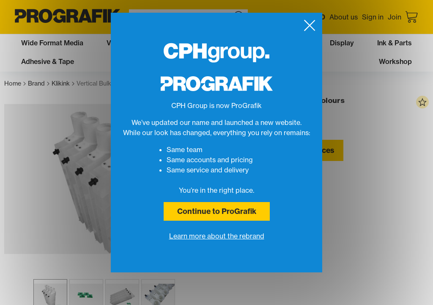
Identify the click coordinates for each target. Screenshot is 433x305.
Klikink (63, 83)
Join (394, 17)
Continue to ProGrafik (216, 211)
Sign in (373, 17)
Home (15, 83)
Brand (38, 83)
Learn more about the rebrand (216, 236)
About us (343, 17)
